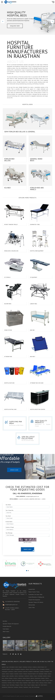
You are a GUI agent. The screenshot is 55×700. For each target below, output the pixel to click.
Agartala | (4, 667)
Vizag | (30, 687)
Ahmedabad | (12, 667)
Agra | (7, 667)
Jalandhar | (12, 676)
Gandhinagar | (37, 671)
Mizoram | (9, 680)
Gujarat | (4, 673)
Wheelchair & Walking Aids (9, 251)
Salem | (37, 682)
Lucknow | (15, 678)
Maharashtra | (38, 678)
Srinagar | (4, 685)
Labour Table (31, 303)
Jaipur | (7, 676)
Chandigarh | (42, 669)
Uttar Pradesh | (44, 685)
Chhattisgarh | (5, 671)
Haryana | (25, 673)
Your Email (8, 516)
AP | (46, 667)
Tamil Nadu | (12, 685)
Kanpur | (36, 676)
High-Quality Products (44, 422)
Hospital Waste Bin (7, 383)
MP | (16, 680)
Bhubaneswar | (33, 669)
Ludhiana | (20, 678)
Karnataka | (40, 676)
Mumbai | (19, 680)
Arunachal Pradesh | (6, 669)
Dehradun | (20, 671)
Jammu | (16, 676)
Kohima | (7, 678)
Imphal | (46, 673)
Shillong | (42, 682)
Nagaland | (28, 680)
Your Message (9, 533)
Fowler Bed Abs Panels (42, 189)
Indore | (49, 673)
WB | (33, 687)
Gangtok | (42, 671)
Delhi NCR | (25, 671)
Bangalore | (23, 669)
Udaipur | (33, 685)
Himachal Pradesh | (32, 673)
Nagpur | (33, 680)
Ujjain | (37, 685)
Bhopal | (28, 669)
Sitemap (26, 696)
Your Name (8, 504)
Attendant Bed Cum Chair (34, 383)
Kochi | (3, 678)
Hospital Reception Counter (35, 409)
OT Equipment (31, 277)
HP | (37, 673)
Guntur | (7, 673)
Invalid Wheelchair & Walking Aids (36, 594)
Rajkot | (30, 682)
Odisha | (44, 680)
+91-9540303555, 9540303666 (15, 601)
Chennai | (47, 669)
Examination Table (32, 224)
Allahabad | (25, 667)
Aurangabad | (17, 669)
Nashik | (36, 680)
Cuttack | (16, 671)
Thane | (22, 685)
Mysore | (23, 680)
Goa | (51, 671)
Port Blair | (10, 682)
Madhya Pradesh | (26, 678)
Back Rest (30, 356)
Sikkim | (49, 682)
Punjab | (17, 682)
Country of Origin (10, 527)
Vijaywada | (25, 687)
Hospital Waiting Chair (8, 409)
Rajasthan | (25, 682)
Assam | (12, 669)
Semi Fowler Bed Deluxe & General (19, 129)
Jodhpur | (32, 676)
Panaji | (47, 680)
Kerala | (49, 676)
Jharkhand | (27, 676)
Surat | (7, 685)
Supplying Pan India (17, 422)
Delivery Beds (5, 303)
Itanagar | (4, 676)
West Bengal (36, 687)
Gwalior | (21, 673)
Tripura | (29, 685)
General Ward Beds (34, 160)
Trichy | (25, 685)
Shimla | (46, 682)
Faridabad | (30, 671)
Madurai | (33, 678)
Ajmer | (17, 667)
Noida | (40, 680)
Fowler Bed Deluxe (15, 160)
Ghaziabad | (46, 671)
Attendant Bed (6, 356)
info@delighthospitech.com (14, 604)
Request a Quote (27, 549)
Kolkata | (11, 678)
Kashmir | (45, 676)
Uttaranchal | (11, 687)
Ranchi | (34, 682)
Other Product (6, 629)
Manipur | (43, 678)
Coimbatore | (11, 671)
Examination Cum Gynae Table (35, 591)
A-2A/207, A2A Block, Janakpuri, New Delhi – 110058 (14, 608)
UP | (40, 685)
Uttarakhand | (5, 687)
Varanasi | (21, 687)
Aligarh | (20, 667)
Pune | (14, 682)
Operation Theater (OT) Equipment (11, 621)
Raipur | (21, 682)
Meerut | (47, 678)
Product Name (9, 521)
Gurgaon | (12, 673)
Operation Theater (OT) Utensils (36, 599)
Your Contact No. (10, 510)
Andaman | (35, 667)
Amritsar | (30, 667)
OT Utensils (5, 277)
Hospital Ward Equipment (34, 251)
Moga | (13, 680)
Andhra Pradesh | (41, 667)
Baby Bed (30, 330)
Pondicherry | (5, 682)
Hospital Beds (32, 586)
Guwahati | (16, 673)
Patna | (51, 680)
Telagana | (17, 685)
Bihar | (38, 669)
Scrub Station (5, 330)
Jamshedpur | (21, 676)
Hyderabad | (41, 673)
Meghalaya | (4, 680)
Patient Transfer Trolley (8, 224)
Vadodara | (16, 687)
